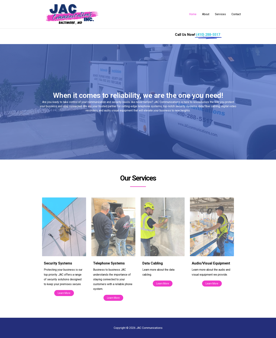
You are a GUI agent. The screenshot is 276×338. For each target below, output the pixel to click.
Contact (236, 14)
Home (192, 14)
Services (220, 14)
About (205, 14)
